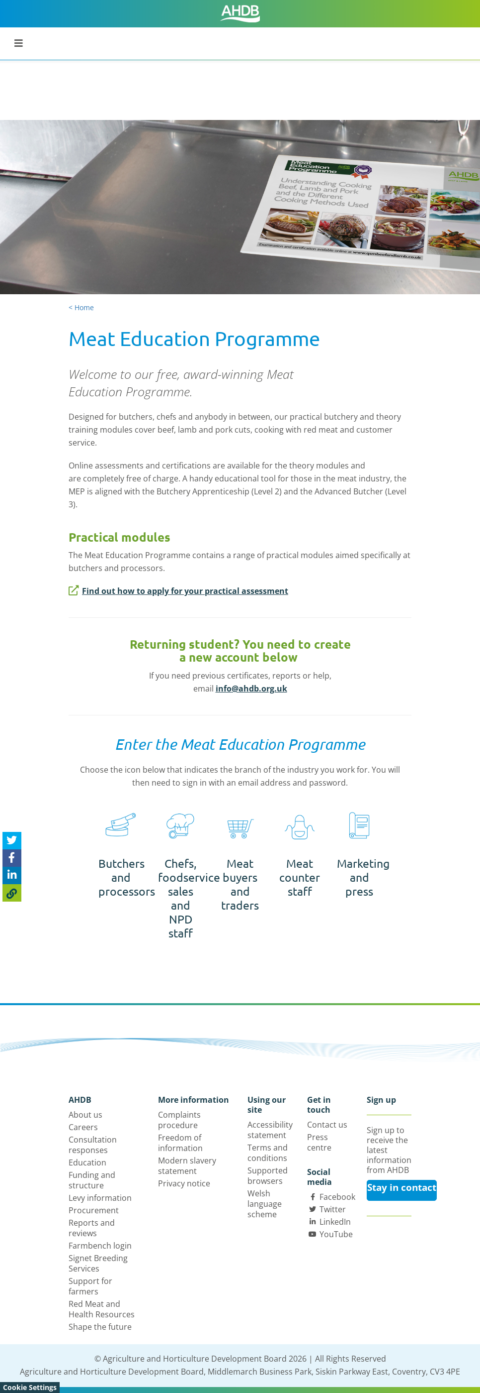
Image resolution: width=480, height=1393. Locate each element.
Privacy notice (184, 1183)
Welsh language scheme (264, 1204)
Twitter (333, 1209)
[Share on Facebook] (11, 858)
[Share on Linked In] (11, 875)
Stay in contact (401, 1187)
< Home (81, 307)
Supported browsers (267, 1175)
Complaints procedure (179, 1120)
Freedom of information (180, 1143)
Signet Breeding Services (98, 1263)
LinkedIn (335, 1221)
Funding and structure (92, 1180)
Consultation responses (93, 1145)
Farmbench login (100, 1245)
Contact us (327, 1124)
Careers (83, 1127)
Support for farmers (90, 1286)
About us (85, 1114)
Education (87, 1162)
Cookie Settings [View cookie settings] (30, 1387)
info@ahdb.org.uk (251, 688)
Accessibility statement (270, 1130)
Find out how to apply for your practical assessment (178, 590)
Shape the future (100, 1326)
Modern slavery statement (187, 1165)
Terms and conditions (267, 1152)
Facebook (337, 1196)
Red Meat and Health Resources (102, 1309)
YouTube (336, 1234)
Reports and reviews (92, 1228)
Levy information (100, 1197)
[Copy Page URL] (11, 893)
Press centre (319, 1142)
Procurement (94, 1210)
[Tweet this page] (11, 840)
